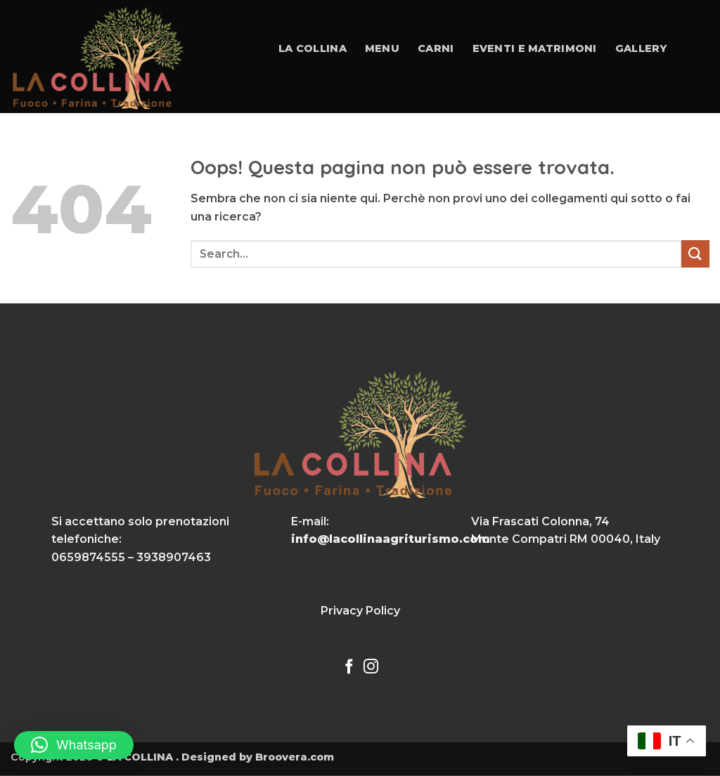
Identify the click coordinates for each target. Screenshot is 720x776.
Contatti (317, 146)
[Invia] (695, 254)
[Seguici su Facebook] (349, 667)
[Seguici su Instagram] (371, 667)
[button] (74, 745)
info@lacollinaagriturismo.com (390, 539)
